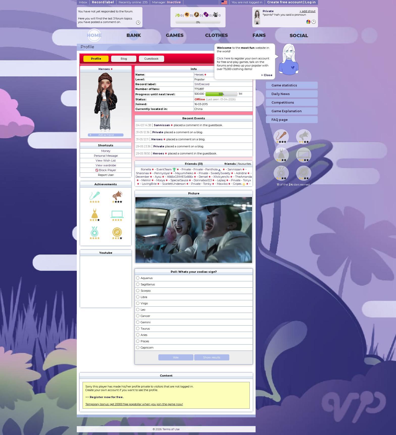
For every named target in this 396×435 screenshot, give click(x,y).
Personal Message (106, 155)
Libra (144, 297)
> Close (267, 75)
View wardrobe (106, 165)
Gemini (146, 322)
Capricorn (147, 347)
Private (157, 132)
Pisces (145, 341)
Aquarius (147, 278)
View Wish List (106, 160)
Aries (144, 335)
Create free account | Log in (291, 2)
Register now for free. (106, 397)
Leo (143, 309)
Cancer (145, 316)
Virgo (144, 303)
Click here (223, 58)
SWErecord (201, 84)
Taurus (145, 328)
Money (105, 151)
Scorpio (146, 290)
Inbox (83, 2)
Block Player (105, 170)
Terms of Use (171, 429)
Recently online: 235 (133, 2)
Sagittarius (148, 284)
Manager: (166, 2)
